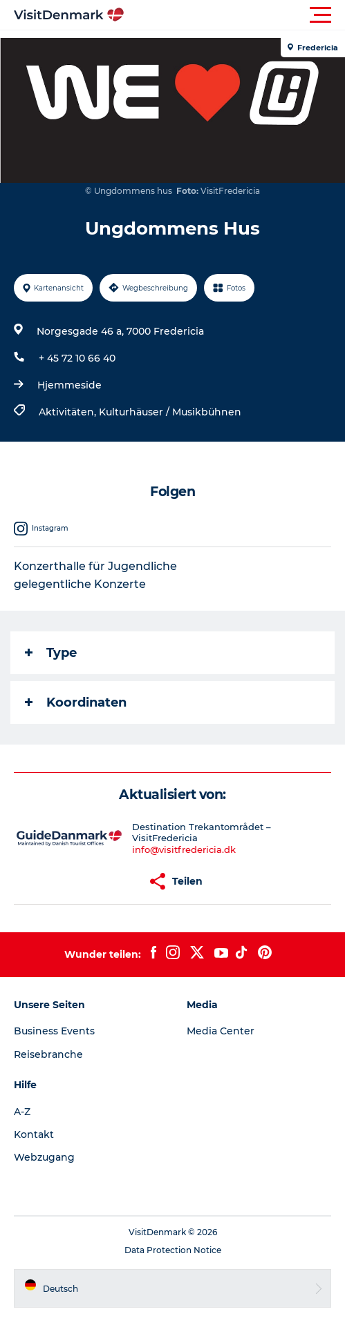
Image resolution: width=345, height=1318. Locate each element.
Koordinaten (76, 702)
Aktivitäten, (69, 412)
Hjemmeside (69, 385)
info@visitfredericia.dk (184, 849)
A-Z (22, 1111)
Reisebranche (48, 1054)
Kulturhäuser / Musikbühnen (170, 412)
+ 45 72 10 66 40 (77, 358)
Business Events (54, 1031)
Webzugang (44, 1157)
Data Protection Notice (172, 1250)
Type (51, 652)
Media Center (220, 1031)
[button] (234, 15)
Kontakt (34, 1134)
